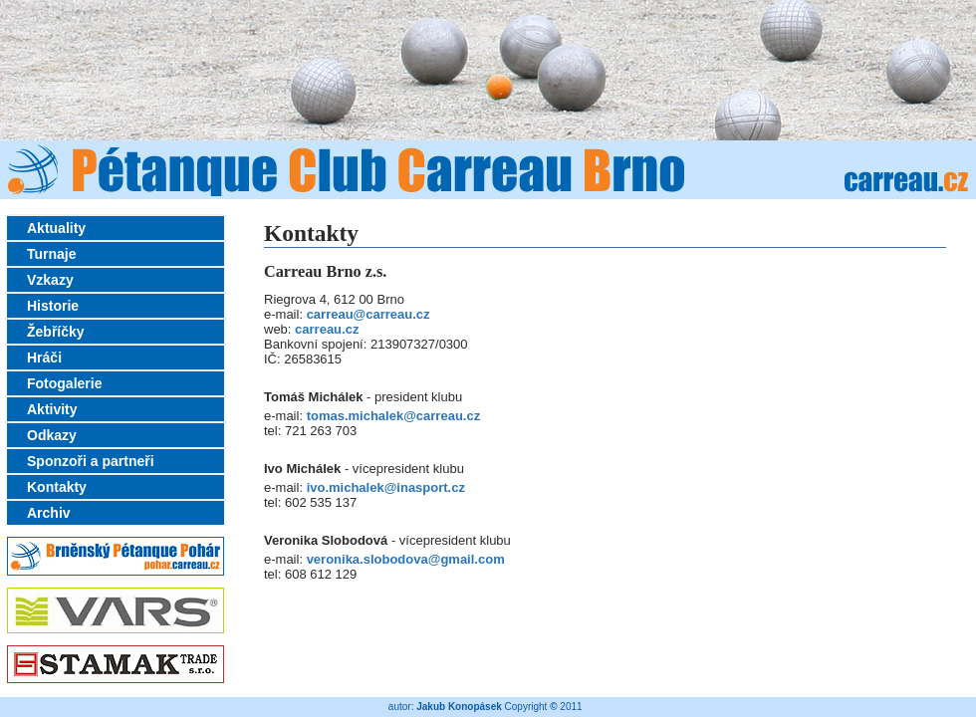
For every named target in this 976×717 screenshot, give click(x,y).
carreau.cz (327, 329)
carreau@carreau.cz (368, 314)
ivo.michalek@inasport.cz (386, 487)
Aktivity (52, 409)
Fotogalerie (64, 383)
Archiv (49, 513)
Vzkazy (50, 280)
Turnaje (52, 254)
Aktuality (56, 228)
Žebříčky (56, 332)
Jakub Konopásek (459, 706)
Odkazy (52, 435)
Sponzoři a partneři (90, 461)
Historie (53, 306)
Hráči (44, 357)
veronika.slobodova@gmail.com (406, 559)
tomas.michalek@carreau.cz (394, 415)
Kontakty (57, 487)
